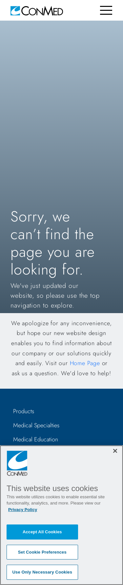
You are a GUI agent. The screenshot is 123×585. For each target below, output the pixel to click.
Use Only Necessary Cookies (42, 572)
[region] (61, 515)
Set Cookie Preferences (42, 552)
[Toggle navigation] (106, 10)
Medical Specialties (36, 425)
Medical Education (35, 439)
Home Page (85, 363)
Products (23, 411)
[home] (36, 10)
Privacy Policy (22, 509)
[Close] (115, 451)
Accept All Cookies (42, 531)
